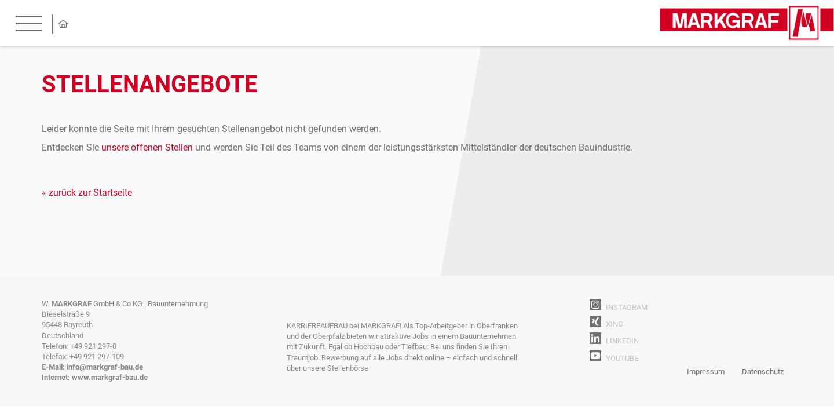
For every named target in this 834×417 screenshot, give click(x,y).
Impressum (706, 371)
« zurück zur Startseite (87, 192)
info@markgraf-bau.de (105, 367)
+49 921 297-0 (93, 346)
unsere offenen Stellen (147, 147)
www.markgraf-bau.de (110, 377)
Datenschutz (763, 371)
